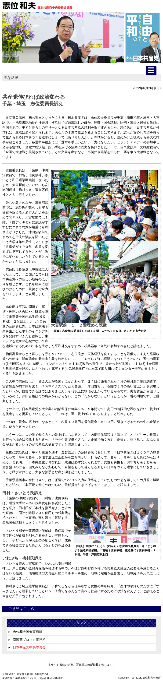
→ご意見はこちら (19, 609)
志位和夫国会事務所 (25, 631)
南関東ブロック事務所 (27, 639)
